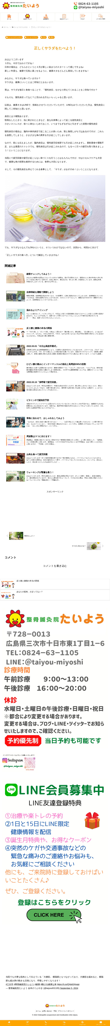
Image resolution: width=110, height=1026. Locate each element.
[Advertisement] (55, 517)
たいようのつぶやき (14, 37)
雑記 (51, 37)
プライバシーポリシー (67, 1019)
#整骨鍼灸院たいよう (24, 992)
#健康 (37, 992)
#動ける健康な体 (48, 992)
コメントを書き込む (55, 573)
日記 (43, 37)
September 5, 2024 (69, 996)
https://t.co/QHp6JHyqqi (68, 992)
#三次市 (9, 992)
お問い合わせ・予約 (49, 1019)
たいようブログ (31, 37)
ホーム (37, 1019)
